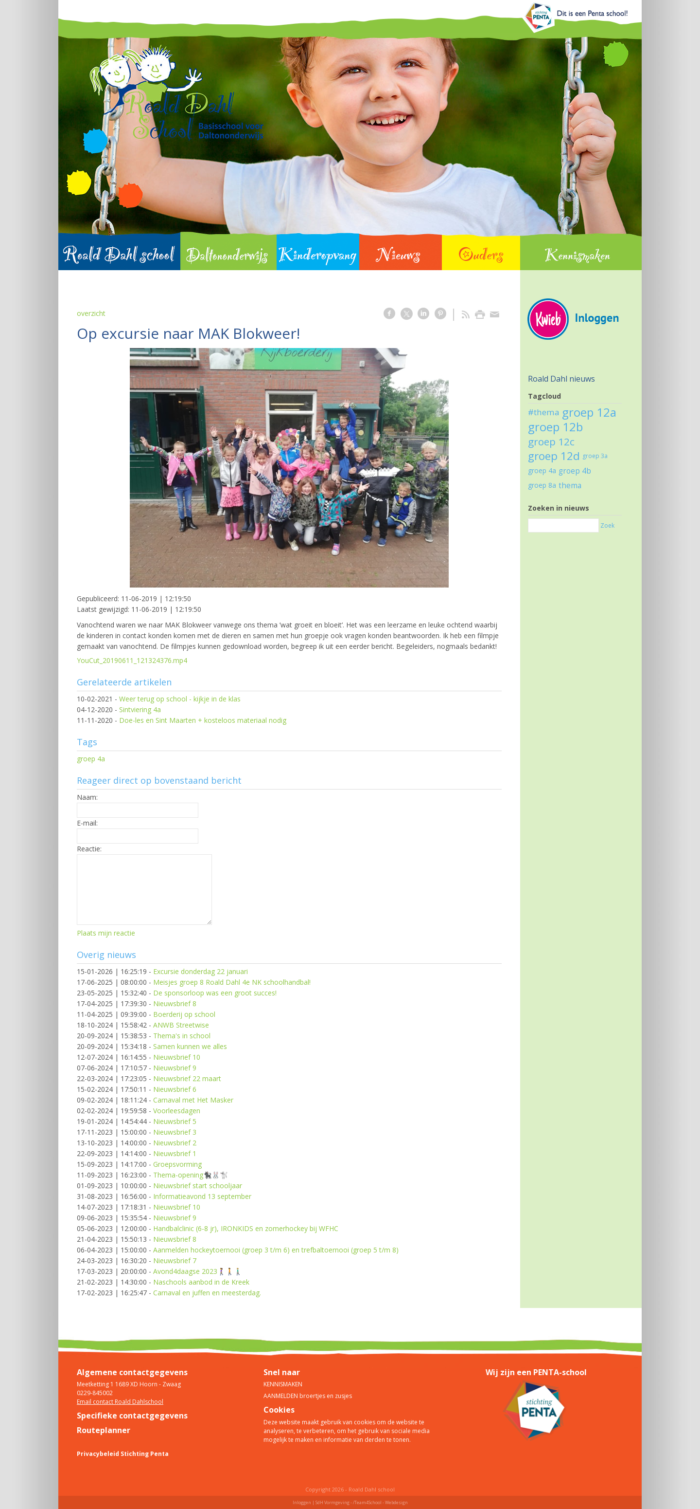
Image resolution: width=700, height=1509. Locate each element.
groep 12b (555, 427)
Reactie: (89, 848)
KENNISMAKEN (282, 1384)
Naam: (87, 797)
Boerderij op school (184, 1014)
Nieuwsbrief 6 (174, 1089)
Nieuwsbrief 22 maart (187, 1078)
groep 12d (554, 455)
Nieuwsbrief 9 (174, 1067)
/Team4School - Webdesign (380, 1502)
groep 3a (595, 456)
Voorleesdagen (176, 1110)
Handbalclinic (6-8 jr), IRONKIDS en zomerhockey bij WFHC (245, 1228)
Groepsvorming (177, 1164)
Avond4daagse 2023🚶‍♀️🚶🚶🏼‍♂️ (197, 1271)
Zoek (607, 525)
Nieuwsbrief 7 (174, 1260)
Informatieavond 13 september (202, 1196)
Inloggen (302, 1502)
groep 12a (589, 412)
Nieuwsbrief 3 (174, 1132)
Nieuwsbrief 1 (174, 1153)
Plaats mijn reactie (106, 933)
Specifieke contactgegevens (132, 1415)
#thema (544, 412)
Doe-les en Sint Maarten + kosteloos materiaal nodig (202, 720)
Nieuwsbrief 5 (174, 1121)
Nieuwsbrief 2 (174, 1142)
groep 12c (551, 441)
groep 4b (575, 470)
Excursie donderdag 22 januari (200, 971)
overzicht (91, 313)
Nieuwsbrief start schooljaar (197, 1185)
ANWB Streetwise (181, 1025)
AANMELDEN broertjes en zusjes (307, 1396)
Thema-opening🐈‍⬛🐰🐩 (190, 1174)
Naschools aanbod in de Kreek (201, 1282)
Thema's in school (181, 1035)
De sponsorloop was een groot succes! (215, 992)
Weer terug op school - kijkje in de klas (180, 698)
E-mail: (87, 823)
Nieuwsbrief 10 (176, 1057)
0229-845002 (95, 1393)
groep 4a (91, 758)
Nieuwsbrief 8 (174, 1003)
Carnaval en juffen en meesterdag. (207, 1292)
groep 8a (542, 485)
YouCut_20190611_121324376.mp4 (132, 660)
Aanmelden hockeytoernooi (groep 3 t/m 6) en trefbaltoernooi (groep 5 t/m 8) (276, 1249)
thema (570, 485)
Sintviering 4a (140, 709)
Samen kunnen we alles (190, 1046)
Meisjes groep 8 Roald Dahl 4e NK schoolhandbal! (232, 982)
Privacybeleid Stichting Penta (123, 1454)
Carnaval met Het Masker (193, 1099)
